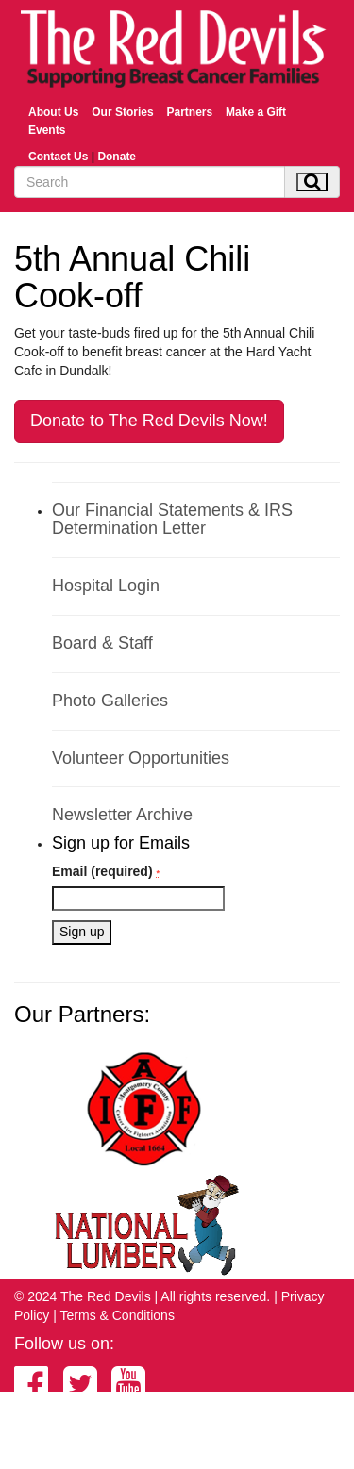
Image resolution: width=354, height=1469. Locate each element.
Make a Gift (256, 112)
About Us (53, 112)
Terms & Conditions (117, 1315)
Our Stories (122, 112)
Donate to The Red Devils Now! (149, 420)
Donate (116, 156)
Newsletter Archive (122, 814)
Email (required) (106, 871)
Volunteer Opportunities (140, 758)
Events (46, 130)
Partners (189, 112)
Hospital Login (106, 585)
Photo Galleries (110, 700)
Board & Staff (102, 643)
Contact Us (58, 156)
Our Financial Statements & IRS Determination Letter (172, 519)
